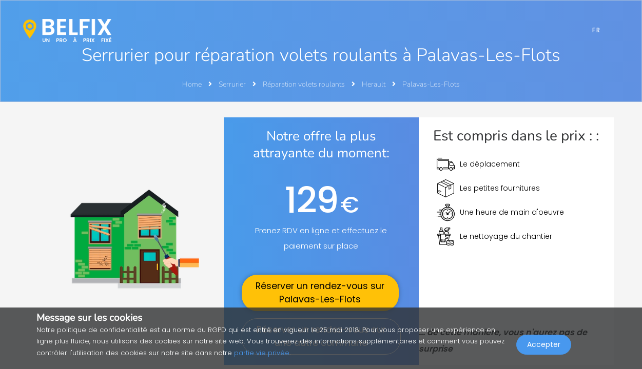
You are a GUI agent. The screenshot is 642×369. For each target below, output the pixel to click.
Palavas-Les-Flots (431, 84)
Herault (374, 84)
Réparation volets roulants (304, 84)
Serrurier (233, 84)
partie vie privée (261, 353)
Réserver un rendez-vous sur (320, 292)
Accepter (543, 346)
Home (192, 84)
